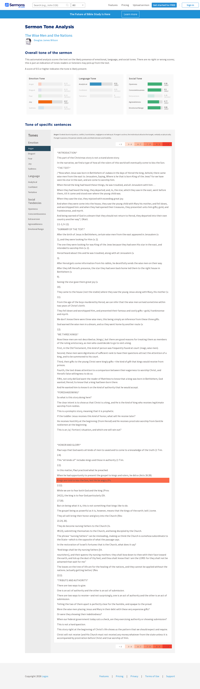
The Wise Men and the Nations (48, 35)
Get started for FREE (164, 5)
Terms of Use (152, 676)
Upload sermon (141, 5)
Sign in (190, 5)
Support (170, 676)
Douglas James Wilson (46, 40)
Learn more (130, 14)
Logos (44, 676)
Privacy (134, 676)
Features (113, 5)
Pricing (125, 5)
